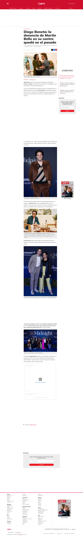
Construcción (41, 508)
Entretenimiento (26, 499)
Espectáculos (12, 8)
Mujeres (9, 521)
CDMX (39, 502)
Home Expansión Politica (27, 518)
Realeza (21, 8)
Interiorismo (40, 513)
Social (39, 517)
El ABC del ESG (40, 523)
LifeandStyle (40, 495)
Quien (71, 529)
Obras (24, 523)
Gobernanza (40, 518)
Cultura (57, 8)
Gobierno (40, 498)
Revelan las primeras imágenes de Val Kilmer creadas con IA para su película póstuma (67, 84)
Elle (8, 514)
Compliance (59, 533)
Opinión (24, 494)
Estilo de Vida (9, 511)
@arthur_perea (33, 79)
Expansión (25, 516)
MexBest (9, 504)
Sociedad (40, 505)
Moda (33, 8)
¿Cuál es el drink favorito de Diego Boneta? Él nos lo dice (37, 233)
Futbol (24, 507)
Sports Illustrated (27, 506)
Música (24, 503)
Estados (39, 503)
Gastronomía (9, 505)
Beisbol (24, 508)
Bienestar (9, 510)
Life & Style (25, 497)
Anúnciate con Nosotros (69, 533)
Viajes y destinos (10, 507)
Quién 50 (71, 8)
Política (39, 497)
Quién (8, 494)
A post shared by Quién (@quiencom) (40, 397)
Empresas (24, 517)
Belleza (40, 8)
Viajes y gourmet (48, 8)
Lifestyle (24, 513)
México (39, 499)
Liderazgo (9, 523)
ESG (23, 524)
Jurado (8, 512)
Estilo (24, 498)
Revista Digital (72, 3)
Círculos (28, 8)
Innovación (40, 522)
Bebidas (8, 506)
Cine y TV (24, 502)
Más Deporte (25, 512)
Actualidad (9, 522)
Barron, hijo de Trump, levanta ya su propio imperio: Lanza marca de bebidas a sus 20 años (67, 77)
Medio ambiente (41, 516)
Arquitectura (40, 512)
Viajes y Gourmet (10, 501)
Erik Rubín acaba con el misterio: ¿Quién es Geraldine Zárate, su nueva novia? (67, 92)
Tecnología (25, 522)
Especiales (25, 495)
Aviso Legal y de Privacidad (48, 533)
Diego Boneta (33, 424)
